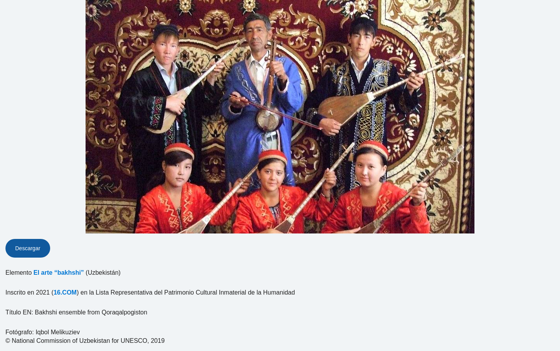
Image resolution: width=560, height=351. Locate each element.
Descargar (27, 248)
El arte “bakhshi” (58, 272)
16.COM (65, 292)
